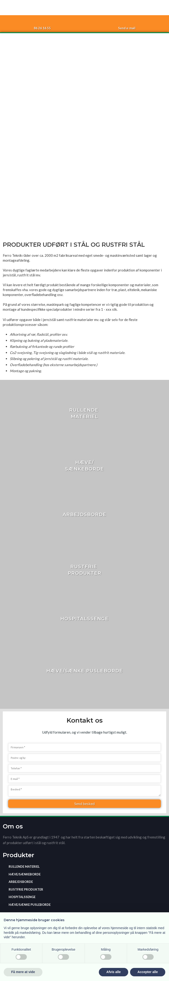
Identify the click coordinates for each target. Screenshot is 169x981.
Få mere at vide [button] (23, 972)
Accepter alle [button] (148, 972)
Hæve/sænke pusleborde (30, 904)
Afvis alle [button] (113, 972)
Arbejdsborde (21, 882)
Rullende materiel (24, 866)
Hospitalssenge (22, 897)
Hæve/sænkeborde (25, 874)
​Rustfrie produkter (26, 889)
